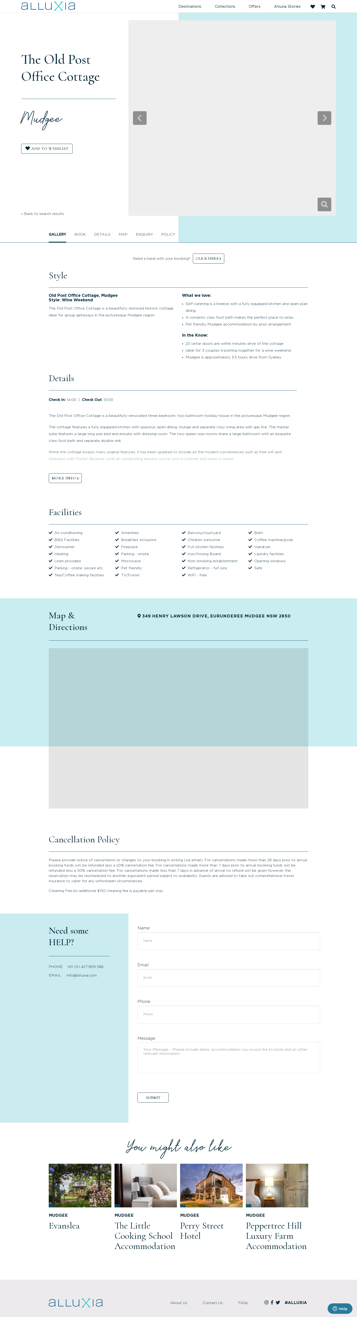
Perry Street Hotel (202, 1230)
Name (144, 928)
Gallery (57, 234)
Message (146, 1039)
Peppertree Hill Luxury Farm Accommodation (276, 1236)
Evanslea (64, 1225)
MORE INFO (64, 478)
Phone (144, 1002)
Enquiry (144, 234)
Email (143, 965)
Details (102, 234)
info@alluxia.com (82, 975)
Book (80, 234)
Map (123, 234)
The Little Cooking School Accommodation (145, 1236)
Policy (168, 234)
